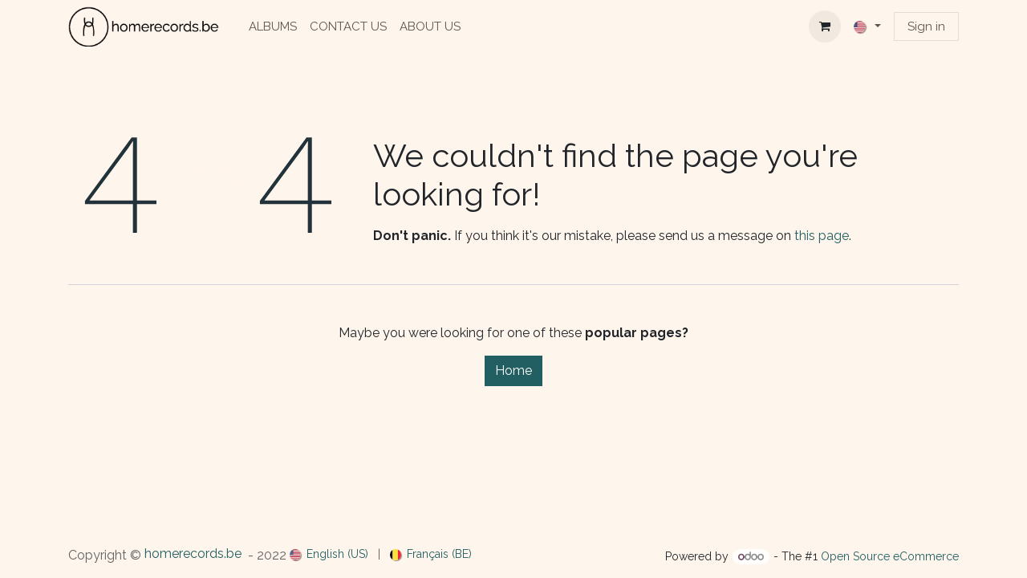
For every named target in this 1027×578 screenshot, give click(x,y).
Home (513, 370)
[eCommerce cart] (825, 26)
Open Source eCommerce (890, 556)
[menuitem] (272, 27)
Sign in (926, 26)
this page (821, 235)
